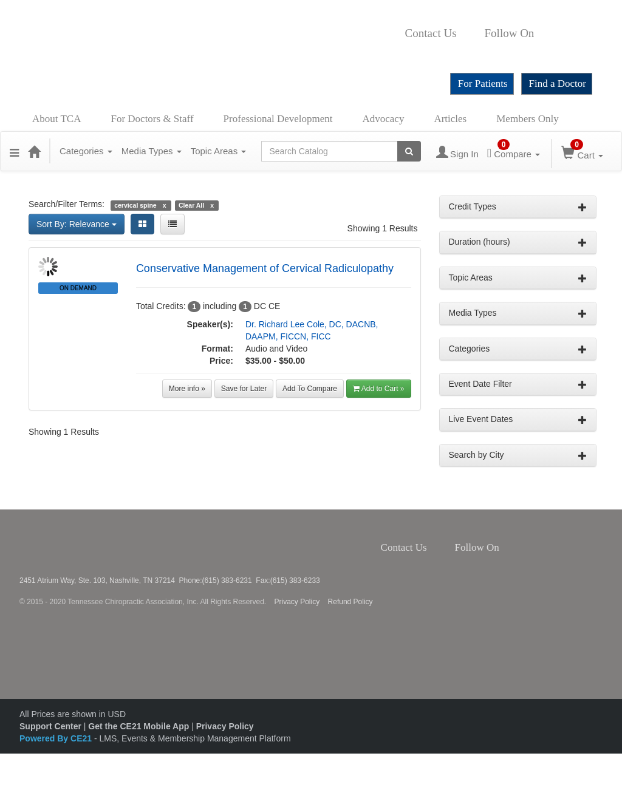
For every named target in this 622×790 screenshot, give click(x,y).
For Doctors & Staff (152, 118)
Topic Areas (219, 151)
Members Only (527, 118)
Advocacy (384, 118)
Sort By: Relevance (76, 224)
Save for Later (244, 388)
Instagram (570, 33)
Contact (466, 33)
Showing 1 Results (382, 228)
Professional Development (278, 118)
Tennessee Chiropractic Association (51, 543)
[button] (14, 151)
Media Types (151, 151)
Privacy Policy (297, 602)
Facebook (541, 33)
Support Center (50, 726)
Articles (450, 118)
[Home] (34, 151)
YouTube (409, 52)
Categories (86, 151)
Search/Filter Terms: (66, 204)
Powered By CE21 (56, 738)
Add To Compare (309, 388)
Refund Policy (350, 602)
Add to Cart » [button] (379, 388)
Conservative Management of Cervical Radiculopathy (265, 268)
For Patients (483, 83)
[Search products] (409, 151)
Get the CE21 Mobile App (138, 726)
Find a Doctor (557, 83)
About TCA (56, 118)
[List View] (172, 224)
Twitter (554, 33)
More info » (187, 388)
